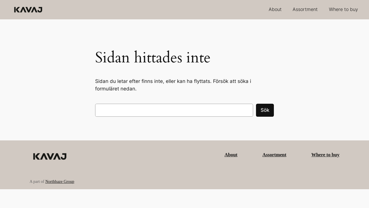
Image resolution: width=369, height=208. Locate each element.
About (231, 154)
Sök (265, 110)
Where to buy (325, 154)
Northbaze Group (59, 181)
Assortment (274, 154)
